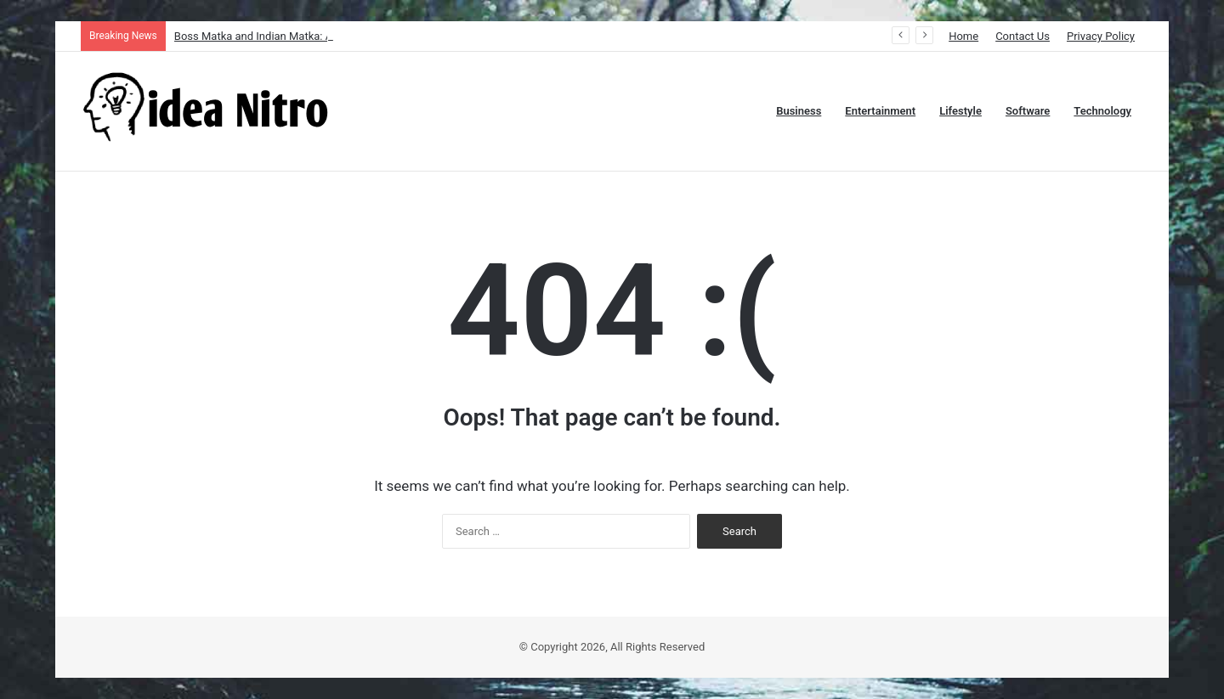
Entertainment (880, 110)
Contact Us (1022, 36)
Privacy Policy (1101, 36)
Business (798, 110)
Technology (1102, 110)
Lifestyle (960, 110)
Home (963, 36)
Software (1028, 110)
